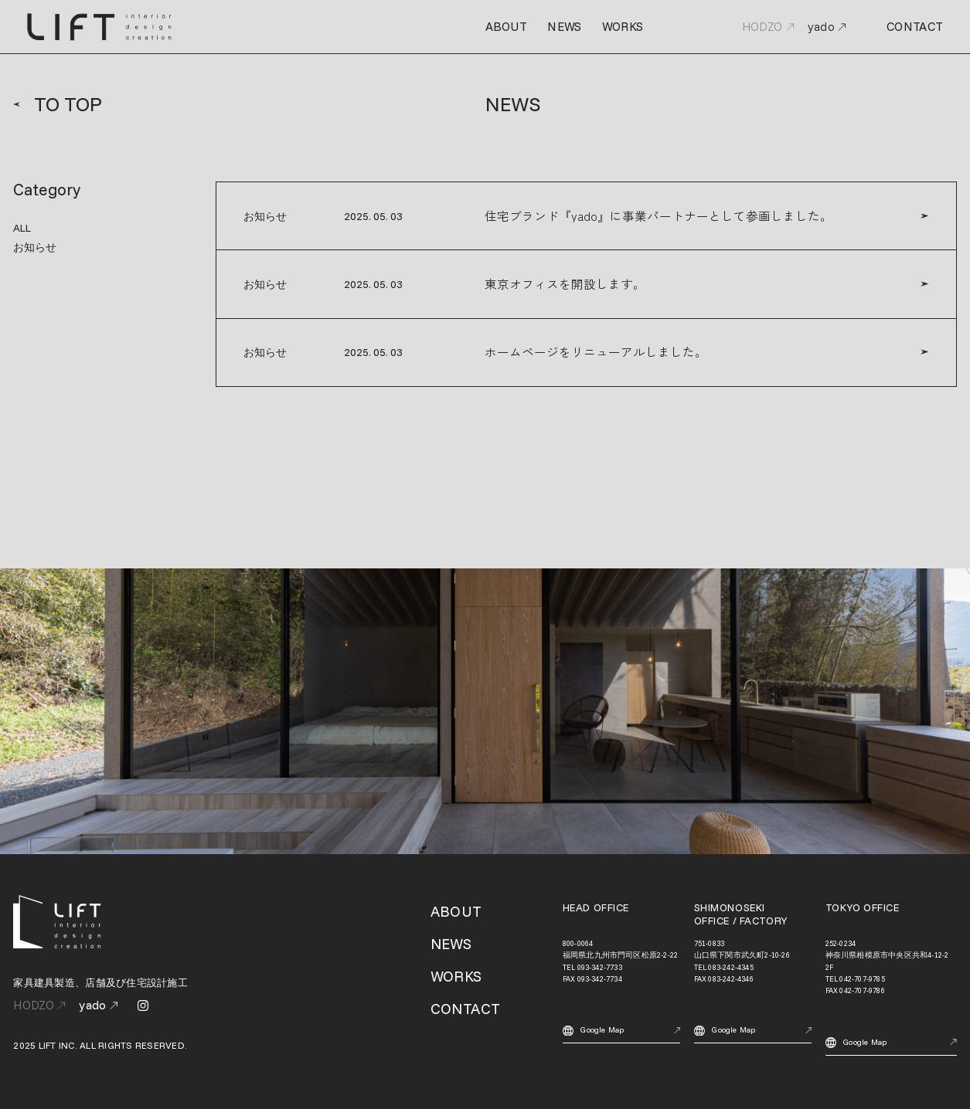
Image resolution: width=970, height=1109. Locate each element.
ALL (22, 227)
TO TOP (57, 104)
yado (827, 27)
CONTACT (915, 27)
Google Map (622, 1031)
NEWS (564, 26)
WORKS (623, 26)
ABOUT (506, 26)
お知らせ (34, 246)
